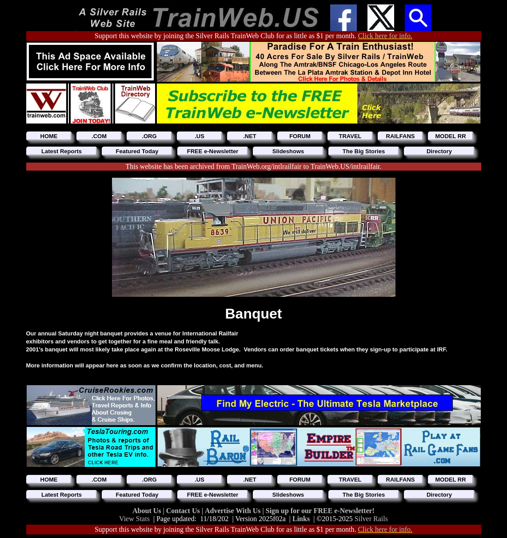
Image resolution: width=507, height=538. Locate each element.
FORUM (300, 136)
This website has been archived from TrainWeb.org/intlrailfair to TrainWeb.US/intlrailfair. (253, 166)
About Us (147, 510)
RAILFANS (400, 136)
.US (199, 136)
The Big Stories (364, 151)
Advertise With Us (234, 510)
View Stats (134, 518)
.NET (249, 136)
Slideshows (288, 151)
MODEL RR (450, 136)
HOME (49, 136)
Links (301, 518)
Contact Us (184, 510)
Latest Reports (61, 151)
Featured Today (137, 151)
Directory (439, 151)
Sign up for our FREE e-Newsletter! (320, 510)
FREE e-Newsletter (213, 151)
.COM (99, 136)
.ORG (149, 136)
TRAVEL (350, 136)
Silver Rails (371, 518)
